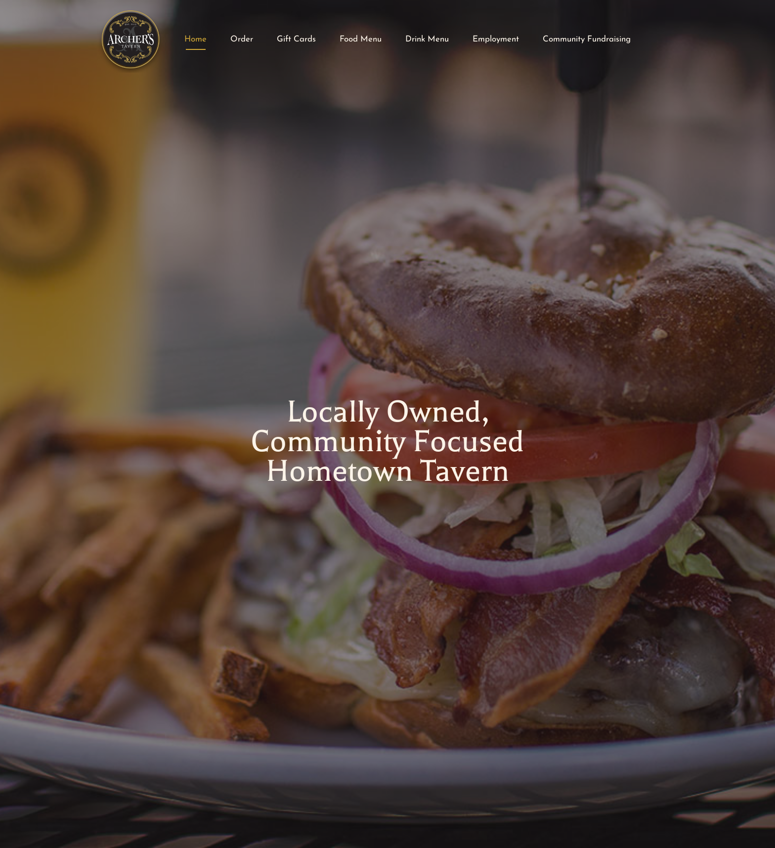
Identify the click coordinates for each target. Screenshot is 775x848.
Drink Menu (427, 39)
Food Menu (361, 39)
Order (241, 39)
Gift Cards (296, 39)
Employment (496, 39)
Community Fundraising (587, 39)
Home (195, 39)
